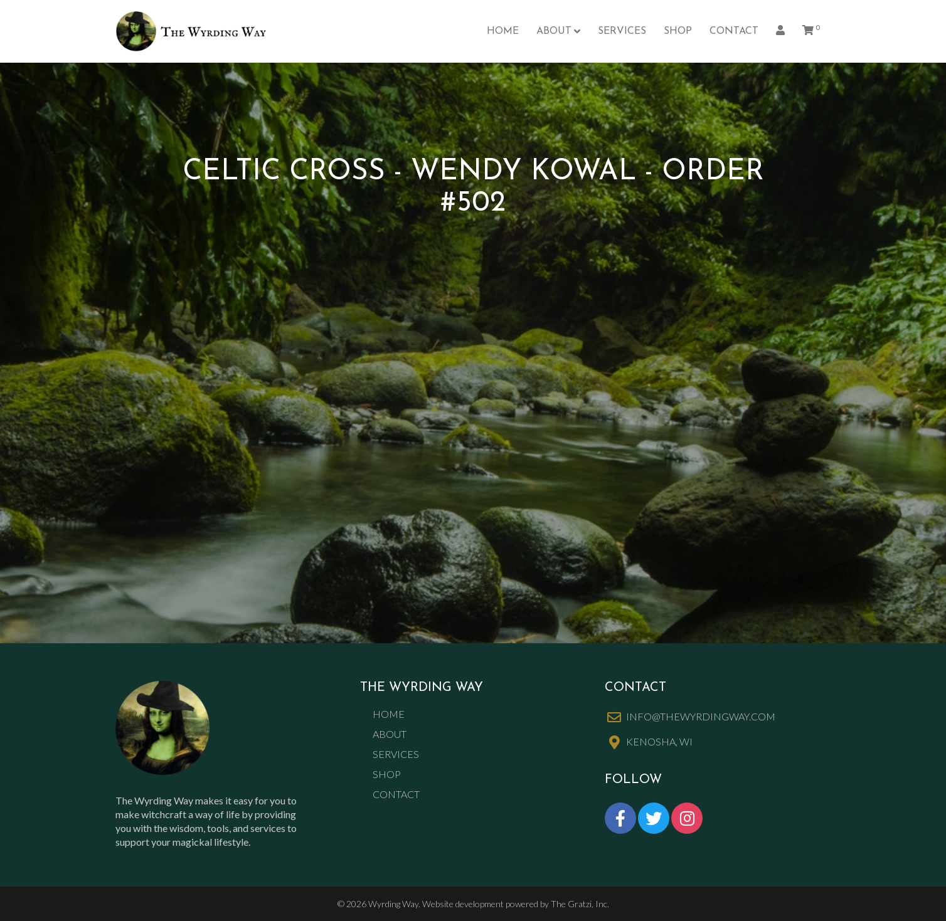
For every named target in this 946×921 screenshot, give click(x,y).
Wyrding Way (393, 903)
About (553, 31)
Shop (678, 31)
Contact (734, 31)
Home (503, 31)
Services (622, 31)
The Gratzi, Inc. (580, 903)
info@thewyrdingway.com (700, 716)
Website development (463, 903)
